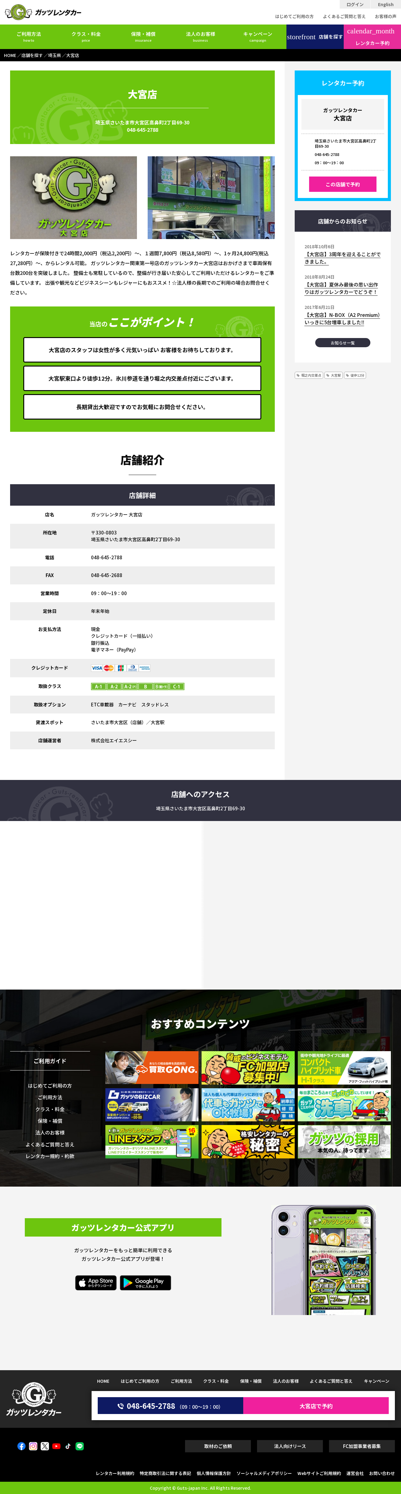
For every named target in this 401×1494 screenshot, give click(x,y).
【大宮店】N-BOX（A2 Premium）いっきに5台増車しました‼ (342, 318)
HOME (103, 1381)
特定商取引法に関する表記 (165, 1473)
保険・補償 (143, 36)
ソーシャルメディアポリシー (264, 1473)
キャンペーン (257, 36)
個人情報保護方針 (214, 1473)
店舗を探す (315, 36)
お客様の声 (385, 16)
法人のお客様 (200, 36)
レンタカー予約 (371, 37)
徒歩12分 (357, 375)
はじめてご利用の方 (294, 16)
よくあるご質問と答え (344, 16)
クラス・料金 (86, 36)
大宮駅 (336, 375)
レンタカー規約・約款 (49, 1156)
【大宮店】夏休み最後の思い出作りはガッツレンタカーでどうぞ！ (341, 288)
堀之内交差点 (311, 375)
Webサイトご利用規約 (319, 1473)
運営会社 (355, 1473)
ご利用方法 (29, 36)
